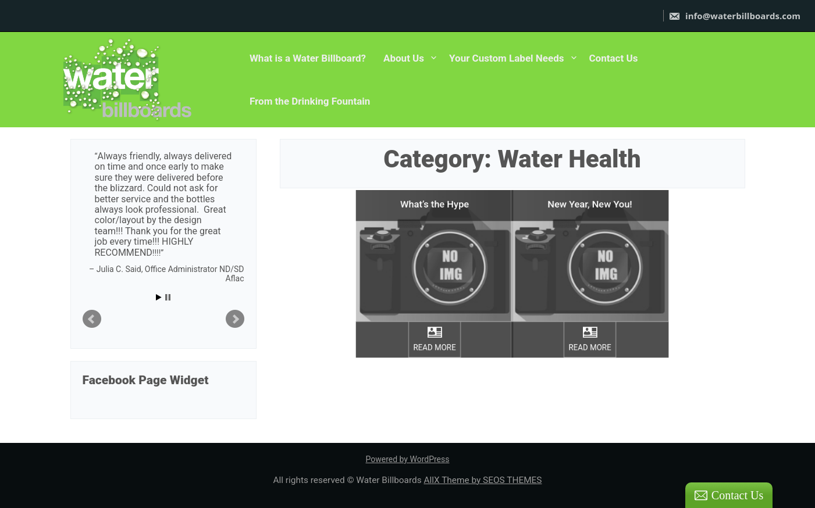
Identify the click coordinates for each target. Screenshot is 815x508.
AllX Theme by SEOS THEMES (482, 480)
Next (235, 319)
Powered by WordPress (408, 459)
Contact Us (613, 58)
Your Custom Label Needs (506, 58)
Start (159, 297)
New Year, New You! (590, 190)
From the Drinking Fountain (310, 101)
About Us (403, 58)
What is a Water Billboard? (308, 58)
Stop (167, 297)
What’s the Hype (434, 190)
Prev (92, 319)
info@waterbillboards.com (734, 16)
